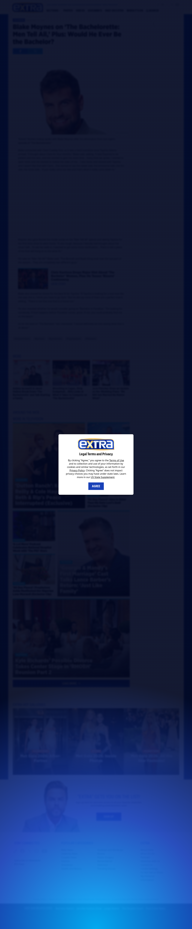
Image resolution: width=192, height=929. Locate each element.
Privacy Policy (77, 470)
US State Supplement (102, 477)
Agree (96, 486)
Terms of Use (116, 460)
